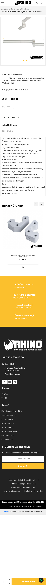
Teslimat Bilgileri (16, 480)
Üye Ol (4, 398)
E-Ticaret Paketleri (21, 511)
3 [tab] (26, 60)
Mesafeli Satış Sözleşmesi (23, 484)
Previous (3, 39)
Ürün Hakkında (10, 125)
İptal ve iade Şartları (11, 491)
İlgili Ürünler (8, 131)
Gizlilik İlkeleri (31, 480)
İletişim (40, 491)
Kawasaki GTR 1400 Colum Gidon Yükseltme (23, 256)
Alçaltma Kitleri (7, 419)
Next (43, 39)
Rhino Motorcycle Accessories (26, 78)
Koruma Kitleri (7, 440)
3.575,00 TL (23, 260)
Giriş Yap (5, 394)
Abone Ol (23, 466)
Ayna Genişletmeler (9, 415)
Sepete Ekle (28, 581)
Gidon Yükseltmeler (9, 431)
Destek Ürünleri (7, 436)
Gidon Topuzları (8, 427)
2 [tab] (23, 60)
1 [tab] (20, 60)
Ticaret (9, 511)
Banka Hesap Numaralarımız (23, 487)
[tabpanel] (23, 39)
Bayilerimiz (28, 491)
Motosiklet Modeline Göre (12, 411)
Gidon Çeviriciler (8, 423)
